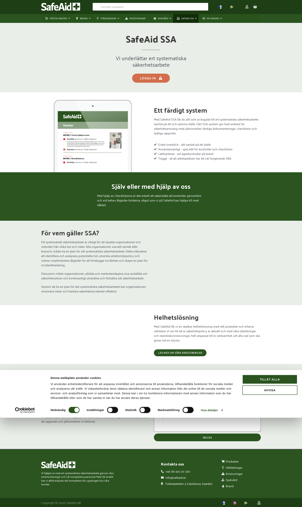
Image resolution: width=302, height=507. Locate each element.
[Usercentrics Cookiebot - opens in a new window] (25, 499)
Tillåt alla (270, 468)
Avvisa (270, 479)
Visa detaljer (209, 499)
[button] (82, 18)
